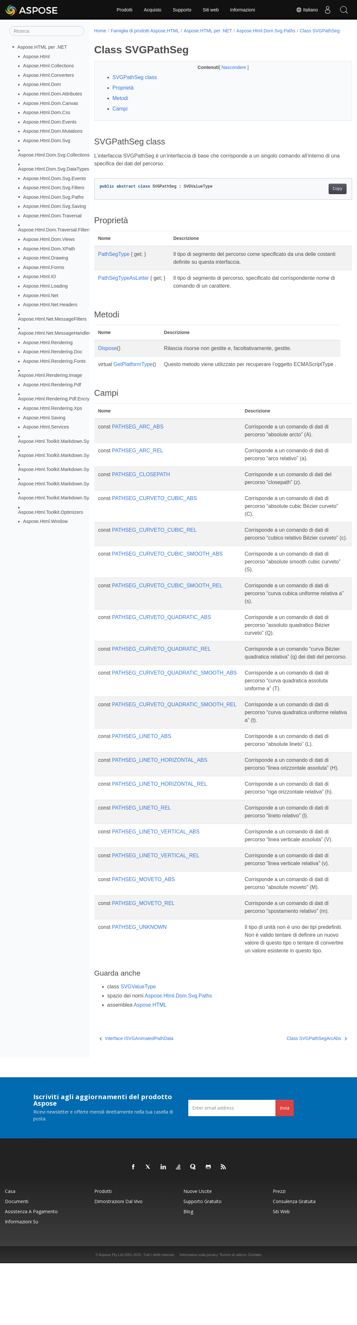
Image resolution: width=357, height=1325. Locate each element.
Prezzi (279, 1253)
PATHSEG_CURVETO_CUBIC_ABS (154, 513)
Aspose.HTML (149, 1066)
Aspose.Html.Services (46, 426)
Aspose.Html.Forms (43, 267)
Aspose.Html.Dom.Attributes (52, 93)
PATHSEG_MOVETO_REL (143, 957)
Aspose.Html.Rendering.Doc (53, 351)
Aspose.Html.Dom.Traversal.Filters (54, 229)
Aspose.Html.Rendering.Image (50, 375)
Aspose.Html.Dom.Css (46, 112)
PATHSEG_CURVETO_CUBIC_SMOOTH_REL (167, 608)
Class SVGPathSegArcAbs (299, 1100)
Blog (188, 1273)
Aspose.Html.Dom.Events (50, 122)
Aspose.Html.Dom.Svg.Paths (53, 197)
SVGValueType (138, 1048)
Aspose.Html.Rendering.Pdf (52, 384)
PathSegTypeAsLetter (123, 285)
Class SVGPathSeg (118, 37)
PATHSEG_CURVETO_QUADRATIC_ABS (161, 640)
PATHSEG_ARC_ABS (137, 441)
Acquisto (153, 9)
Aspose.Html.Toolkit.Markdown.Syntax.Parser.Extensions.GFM (83, 483)
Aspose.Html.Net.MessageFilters (52, 318)
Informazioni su (21, 1283)
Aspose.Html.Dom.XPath (49, 248)
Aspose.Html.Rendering (48, 342)
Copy (319, 195)
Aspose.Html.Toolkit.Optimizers (50, 511)
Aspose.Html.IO (39, 276)
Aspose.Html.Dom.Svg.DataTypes (53, 169)
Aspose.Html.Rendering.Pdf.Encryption (59, 398)
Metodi (120, 105)
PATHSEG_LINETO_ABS (141, 766)
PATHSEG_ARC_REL (137, 465)
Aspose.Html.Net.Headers (50, 304)
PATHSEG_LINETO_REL (141, 854)
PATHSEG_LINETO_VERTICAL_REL (155, 909)
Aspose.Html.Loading (45, 286)
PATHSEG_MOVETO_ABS (143, 933)
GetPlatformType (133, 371)
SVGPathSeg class (135, 84)
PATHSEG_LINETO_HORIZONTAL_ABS (159, 790)
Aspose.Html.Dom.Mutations (53, 131)
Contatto (255, 1316)
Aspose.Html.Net (40, 295)
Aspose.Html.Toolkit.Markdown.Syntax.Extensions (70, 455)
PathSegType (114, 261)
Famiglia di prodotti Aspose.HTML (145, 30)
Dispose (107, 355)
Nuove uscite (197, 1253)
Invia (284, 1169)
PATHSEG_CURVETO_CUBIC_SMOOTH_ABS (167, 576)
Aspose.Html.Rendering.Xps (52, 408)
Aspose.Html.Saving (44, 417)
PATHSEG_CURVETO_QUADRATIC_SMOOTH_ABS (174, 703)
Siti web (211, 9)
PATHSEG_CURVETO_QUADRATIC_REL (161, 671)
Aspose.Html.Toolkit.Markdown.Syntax (58, 441)
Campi (120, 115)
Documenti (16, 1263)
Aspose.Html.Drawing (45, 257)
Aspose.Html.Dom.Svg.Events (54, 178)
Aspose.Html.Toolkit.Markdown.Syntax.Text (63, 497)
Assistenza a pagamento (31, 1273)
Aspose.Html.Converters (48, 75)
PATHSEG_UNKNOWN (139, 981)
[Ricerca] (46, 31)
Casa (10, 1253)
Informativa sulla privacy (198, 1316)
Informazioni (242, 9)
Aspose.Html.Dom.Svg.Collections (54, 154)
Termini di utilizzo (233, 1316)
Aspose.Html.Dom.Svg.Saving (54, 206)
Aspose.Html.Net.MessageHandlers (55, 333)
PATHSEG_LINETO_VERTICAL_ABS (155, 878)
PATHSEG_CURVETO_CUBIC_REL (154, 544)
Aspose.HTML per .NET (42, 47)
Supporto (182, 9)
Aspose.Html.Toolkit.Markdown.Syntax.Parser (65, 469)
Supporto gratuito (202, 1263)
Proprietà (123, 94)
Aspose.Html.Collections (48, 65)
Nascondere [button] (225, 74)
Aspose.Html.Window (45, 521)
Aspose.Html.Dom (42, 84)
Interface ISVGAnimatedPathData (137, 1100)
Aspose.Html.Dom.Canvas (50, 103)
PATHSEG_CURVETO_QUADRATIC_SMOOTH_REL (174, 735)
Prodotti (124, 9)
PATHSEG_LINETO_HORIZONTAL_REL (159, 822)
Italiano (307, 10)
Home (100, 30)
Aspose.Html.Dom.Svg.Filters (54, 187)
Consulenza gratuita (294, 1263)
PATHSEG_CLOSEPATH (141, 489)
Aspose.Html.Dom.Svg (46, 140)
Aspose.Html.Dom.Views (49, 239)
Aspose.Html (36, 56)
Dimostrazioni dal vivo (118, 1263)
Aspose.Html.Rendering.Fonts (54, 361)
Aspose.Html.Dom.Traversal (52, 215)
